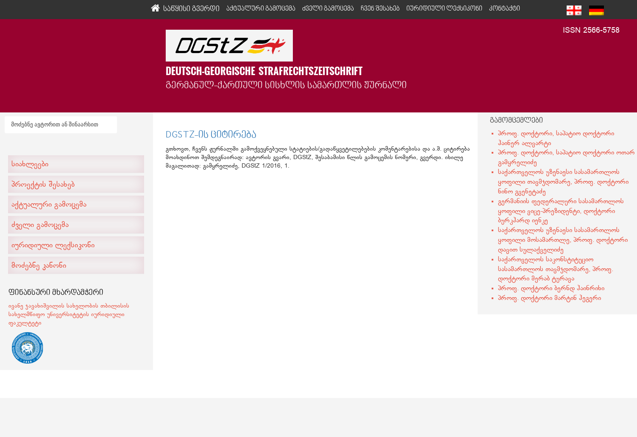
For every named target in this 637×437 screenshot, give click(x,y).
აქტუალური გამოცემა (48, 205)
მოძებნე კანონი (38, 266)
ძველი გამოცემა (40, 225)
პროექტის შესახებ (43, 185)
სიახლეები (29, 164)
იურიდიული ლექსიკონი (53, 245)
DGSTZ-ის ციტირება (211, 135)
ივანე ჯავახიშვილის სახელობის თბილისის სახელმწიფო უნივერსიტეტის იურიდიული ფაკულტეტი (68, 315)
